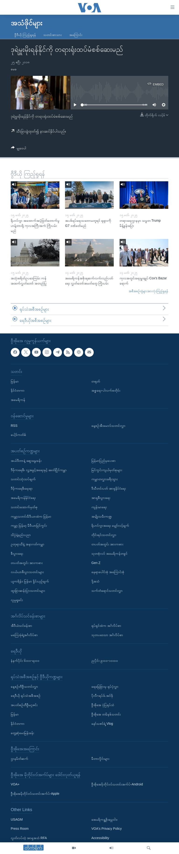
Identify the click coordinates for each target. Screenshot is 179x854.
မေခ (14, 69)
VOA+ (15, 784)
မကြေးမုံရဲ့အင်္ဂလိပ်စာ (24, 635)
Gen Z (95, 563)
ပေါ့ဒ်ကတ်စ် (18, 435)
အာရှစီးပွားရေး (100, 498)
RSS (14, 425)
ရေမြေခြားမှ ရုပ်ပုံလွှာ (104, 686)
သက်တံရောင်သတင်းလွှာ (107, 590)
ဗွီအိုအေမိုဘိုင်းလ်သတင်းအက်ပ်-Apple (35, 793)
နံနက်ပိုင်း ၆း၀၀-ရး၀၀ (25, 661)
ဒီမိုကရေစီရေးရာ (22, 488)
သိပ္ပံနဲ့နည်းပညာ (21, 535)
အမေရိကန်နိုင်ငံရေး (23, 498)
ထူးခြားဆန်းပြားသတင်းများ (28, 590)
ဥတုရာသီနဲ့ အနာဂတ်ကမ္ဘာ (27, 544)
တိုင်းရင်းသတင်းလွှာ (103, 535)
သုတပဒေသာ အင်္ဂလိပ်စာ (107, 635)
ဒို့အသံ (95, 581)
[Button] (18, 149)
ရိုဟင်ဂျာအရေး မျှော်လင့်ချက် (110, 526)
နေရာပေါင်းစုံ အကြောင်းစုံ (107, 572)
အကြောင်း (75, 35)
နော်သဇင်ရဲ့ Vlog (102, 723)
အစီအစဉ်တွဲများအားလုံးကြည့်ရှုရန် (148, 291)
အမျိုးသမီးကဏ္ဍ (101, 516)
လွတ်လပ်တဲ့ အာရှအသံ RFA (29, 838)
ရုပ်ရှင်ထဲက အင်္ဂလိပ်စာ (106, 625)
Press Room (20, 829)
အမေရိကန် (18, 400)
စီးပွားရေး (17, 553)
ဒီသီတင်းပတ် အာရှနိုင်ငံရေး (108, 488)
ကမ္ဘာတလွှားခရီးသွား (104, 479)
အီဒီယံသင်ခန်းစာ (21, 625)
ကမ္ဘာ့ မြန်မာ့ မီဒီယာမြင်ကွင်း (29, 526)
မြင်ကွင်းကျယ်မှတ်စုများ (106, 470)
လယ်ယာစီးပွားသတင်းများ (27, 572)
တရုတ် (95, 381)
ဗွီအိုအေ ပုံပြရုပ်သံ (102, 705)
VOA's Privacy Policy (106, 829)
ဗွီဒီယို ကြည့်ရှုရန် (25, 35)
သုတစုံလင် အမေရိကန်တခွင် (109, 553)
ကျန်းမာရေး (99, 507)
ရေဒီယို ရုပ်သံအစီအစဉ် (26, 696)
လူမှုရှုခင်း (17, 600)
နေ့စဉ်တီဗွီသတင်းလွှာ (24, 686)
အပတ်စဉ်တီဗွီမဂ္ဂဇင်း (24, 705)
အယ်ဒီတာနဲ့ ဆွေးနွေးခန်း (26, 460)
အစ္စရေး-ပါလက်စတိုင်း (105, 390)
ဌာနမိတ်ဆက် (19, 758)
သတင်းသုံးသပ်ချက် (23, 479)
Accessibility (100, 838)
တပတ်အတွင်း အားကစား (27, 563)
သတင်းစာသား (52, 35)
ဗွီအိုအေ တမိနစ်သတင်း (106, 714)
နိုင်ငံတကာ (17, 390)
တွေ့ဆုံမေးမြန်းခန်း (22, 733)
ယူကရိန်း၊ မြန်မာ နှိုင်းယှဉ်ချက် (30, 581)
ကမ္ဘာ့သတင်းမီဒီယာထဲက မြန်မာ (31, 516)
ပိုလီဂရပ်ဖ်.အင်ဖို (102, 696)
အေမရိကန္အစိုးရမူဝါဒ (104, 819)
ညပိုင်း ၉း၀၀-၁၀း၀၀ (104, 661)
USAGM (17, 819)
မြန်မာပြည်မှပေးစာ (103, 460)
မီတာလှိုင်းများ (100, 758)
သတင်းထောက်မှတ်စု (24, 507)
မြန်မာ (15, 381)
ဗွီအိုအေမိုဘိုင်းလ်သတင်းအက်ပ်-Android (117, 784)
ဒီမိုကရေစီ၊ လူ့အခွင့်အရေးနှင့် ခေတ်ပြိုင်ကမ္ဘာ (39, 470)
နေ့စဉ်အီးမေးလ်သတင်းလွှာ (108, 425)
